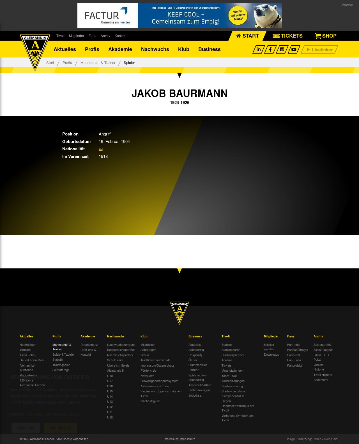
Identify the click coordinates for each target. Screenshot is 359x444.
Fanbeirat (293, 355)
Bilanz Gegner (323, 349)
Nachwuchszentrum (121, 344)
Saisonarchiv (322, 344)
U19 (110, 375)
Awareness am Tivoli (155, 386)
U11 (110, 412)
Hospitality (195, 355)
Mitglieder (76, 35)
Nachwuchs (155, 49)
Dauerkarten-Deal (32, 360)
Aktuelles (65, 49)
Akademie (120, 49)
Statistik (57, 359)
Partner (193, 369)
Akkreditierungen (233, 380)
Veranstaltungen (232, 370)
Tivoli (60, 35)
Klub (183, 49)
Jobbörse (194, 395)
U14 (110, 396)
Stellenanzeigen (199, 390)
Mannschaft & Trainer (97, 62)
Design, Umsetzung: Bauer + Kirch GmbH (312, 439)
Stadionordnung (232, 386)
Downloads (271, 354)
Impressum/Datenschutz (157, 365)
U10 (110, 417)
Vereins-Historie (319, 367)
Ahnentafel (321, 379)
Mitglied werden (269, 346)
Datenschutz (89, 344)
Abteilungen (148, 349)
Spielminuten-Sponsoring (197, 377)
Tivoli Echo (27, 355)
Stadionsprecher (233, 355)
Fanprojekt (294, 365)
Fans (92, 35)
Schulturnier (115, 360)
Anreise (227, 360)
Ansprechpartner (199, 385)
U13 (110, 401)
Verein (145, 355)
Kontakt (120, 35)
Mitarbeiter (148, 344)
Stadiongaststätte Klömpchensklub (233, 393)
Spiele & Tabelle (63, 354)
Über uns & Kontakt (88, 351)
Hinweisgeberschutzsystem (159, 380)
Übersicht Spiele (118, 365)
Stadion (227, 344)
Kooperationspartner (121, 349)
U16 (110, 386)
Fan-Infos (293, 344)
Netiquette (147, 375)
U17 (110, 380)
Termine (25, 349)
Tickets (227, 365)
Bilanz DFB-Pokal (322, 357)
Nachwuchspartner (120, 355)
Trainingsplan (61, 364)
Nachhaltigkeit (150, 401)
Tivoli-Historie (323, 374)
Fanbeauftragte (297, 349)
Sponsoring (196, 349)
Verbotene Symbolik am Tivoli (238, 417)
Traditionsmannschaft (155, 360)
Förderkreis (149, 370)
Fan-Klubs (294, 360)
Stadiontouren (231, 349)
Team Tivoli (229, 375)
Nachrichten (28, 344)
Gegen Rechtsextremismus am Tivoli (238, 405)
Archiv (105, 35)
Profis (92, 49)
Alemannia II (115, 370)
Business (209, 49)
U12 (110, 406)
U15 (110, 391)
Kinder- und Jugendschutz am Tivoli (161, 393)
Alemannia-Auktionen (27, 367)
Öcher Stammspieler (197, 362)
